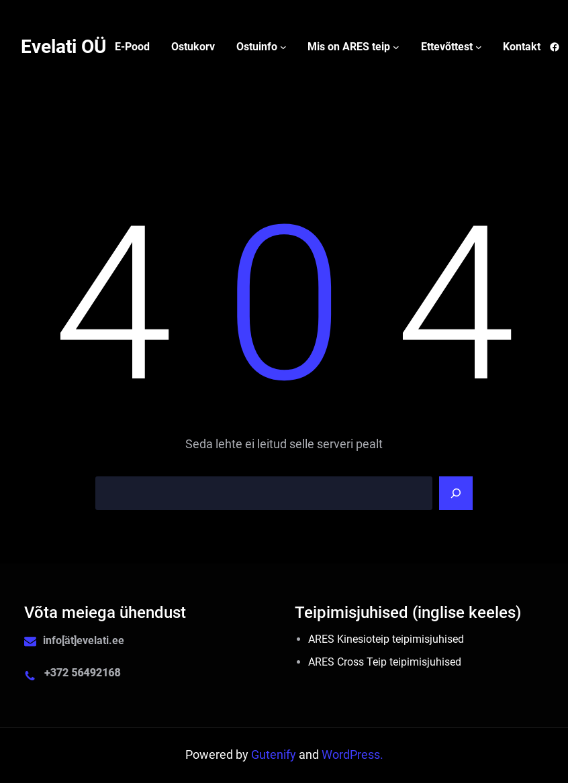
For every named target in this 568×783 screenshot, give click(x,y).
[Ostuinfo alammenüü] (283, 47)
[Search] (456, 493)
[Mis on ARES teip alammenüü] (396, 47)
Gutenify (275, 755)
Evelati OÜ (63, 47)
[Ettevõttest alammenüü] (478, 47)
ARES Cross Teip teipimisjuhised (384, 662)
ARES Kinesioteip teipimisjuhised (386, 639)
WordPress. (352, 755)
